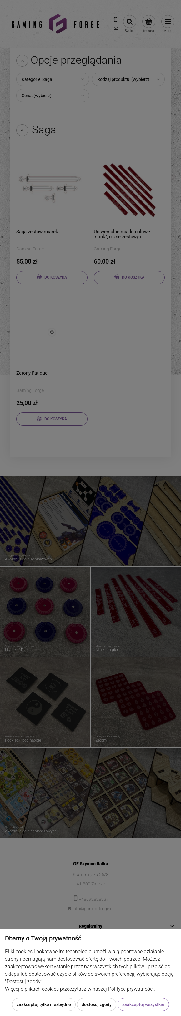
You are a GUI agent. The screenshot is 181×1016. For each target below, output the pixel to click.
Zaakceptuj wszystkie (143, 1004)
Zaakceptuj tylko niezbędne (44, 1004)
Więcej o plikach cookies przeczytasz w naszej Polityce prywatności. (80, 989)
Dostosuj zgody (97, 1004)
